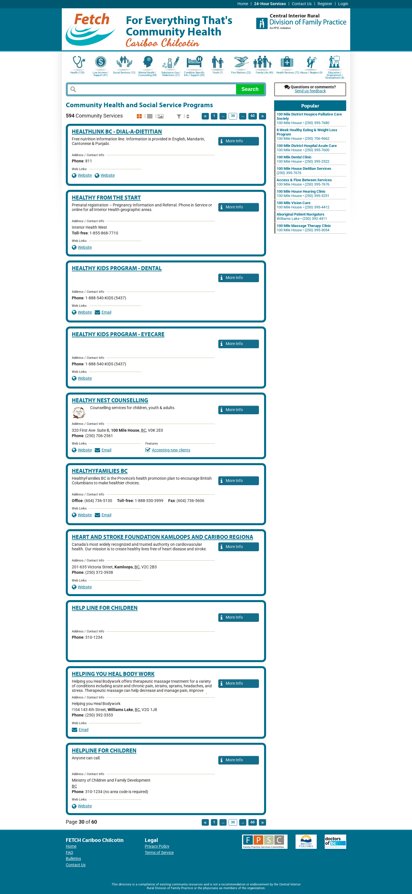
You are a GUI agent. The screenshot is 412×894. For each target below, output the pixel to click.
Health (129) (77, 72)
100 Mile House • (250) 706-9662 (307, 134)
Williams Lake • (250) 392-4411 (302, 216)
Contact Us (302, 3)
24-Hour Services (270, 3)
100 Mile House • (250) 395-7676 (304, 182)
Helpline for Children (104, 750)
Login (343, 3)
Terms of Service (159, 852)
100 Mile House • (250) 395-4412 (303, 205)
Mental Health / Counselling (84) (147, 74)
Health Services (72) (287, 72)
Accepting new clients (167, 450)
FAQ (69, 852)
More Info (232, 141)
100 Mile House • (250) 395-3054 (304, 228)
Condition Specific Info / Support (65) (194, 74)
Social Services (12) (124, 72)
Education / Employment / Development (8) (334, 74)
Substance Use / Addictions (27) (171, 74)
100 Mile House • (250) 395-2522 (303, 159)
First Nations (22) (241, 72)
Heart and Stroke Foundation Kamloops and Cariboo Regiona (162, 536)
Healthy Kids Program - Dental (117, 268)
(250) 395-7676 (304, 170)
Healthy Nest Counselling (110, 400)
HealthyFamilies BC (100, 470)
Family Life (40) (264, 72)
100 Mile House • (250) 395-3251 (303, 193)
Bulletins (73, 858)
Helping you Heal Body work (113, 673)
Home (242, 3)
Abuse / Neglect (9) (311, 72)
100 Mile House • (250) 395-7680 (309, 118)
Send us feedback (310, 91)
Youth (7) (218, 72)
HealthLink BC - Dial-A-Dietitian (117, 131)
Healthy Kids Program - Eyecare (118, 334)
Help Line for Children (105, 607)
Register (325, 3)
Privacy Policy (157, 846)
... (223, 116)
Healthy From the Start (106, 197)
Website (82, 175)
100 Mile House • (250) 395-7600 (307, 148)
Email (103, 312)
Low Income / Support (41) (100, 74)
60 (253, 116)
